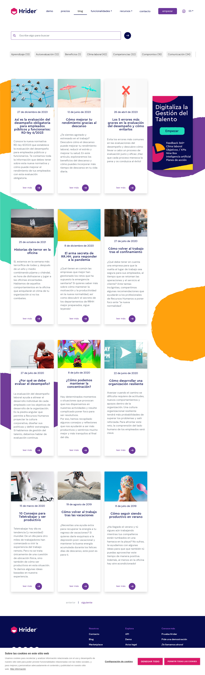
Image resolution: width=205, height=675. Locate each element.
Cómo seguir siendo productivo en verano (126, 515)
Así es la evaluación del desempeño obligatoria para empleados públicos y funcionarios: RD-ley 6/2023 (32, 126)
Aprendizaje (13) (20, 54)
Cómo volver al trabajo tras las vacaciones (79, 513)
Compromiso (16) (152, 54)
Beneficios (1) (73, 54)
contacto (145, 11)
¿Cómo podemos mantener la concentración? (79, 383)
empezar (167, 11)
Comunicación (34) (179, 54)
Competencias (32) (124, 54)
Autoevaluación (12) (47, 54)
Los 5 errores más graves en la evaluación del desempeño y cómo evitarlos (126, 124)
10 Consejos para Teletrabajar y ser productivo (32, 517)
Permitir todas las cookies (182, 661)
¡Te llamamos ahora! (172, 644)
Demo (128, 639)
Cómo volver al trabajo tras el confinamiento (126, 250)
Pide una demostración (174, 639)
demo (49, 11)
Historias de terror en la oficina (32, 251)
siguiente (86, 602)
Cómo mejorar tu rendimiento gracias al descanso (79, 123)
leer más (32, 187)
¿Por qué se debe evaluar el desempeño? (32, 382)
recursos (125, 11)
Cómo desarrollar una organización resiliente (125, 382)
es (189, 11)
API (127, 634)
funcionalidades (100, 11)
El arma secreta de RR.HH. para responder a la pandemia (79, 256)
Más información (18, 669)
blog (80, 11)
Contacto (94, 634)
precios (65, 11)
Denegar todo (150, 661)
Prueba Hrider (169, 634)
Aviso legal (131, 644)
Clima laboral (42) (97, 54)
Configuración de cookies (119, 661)
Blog (91, 639)
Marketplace (96, 644)
